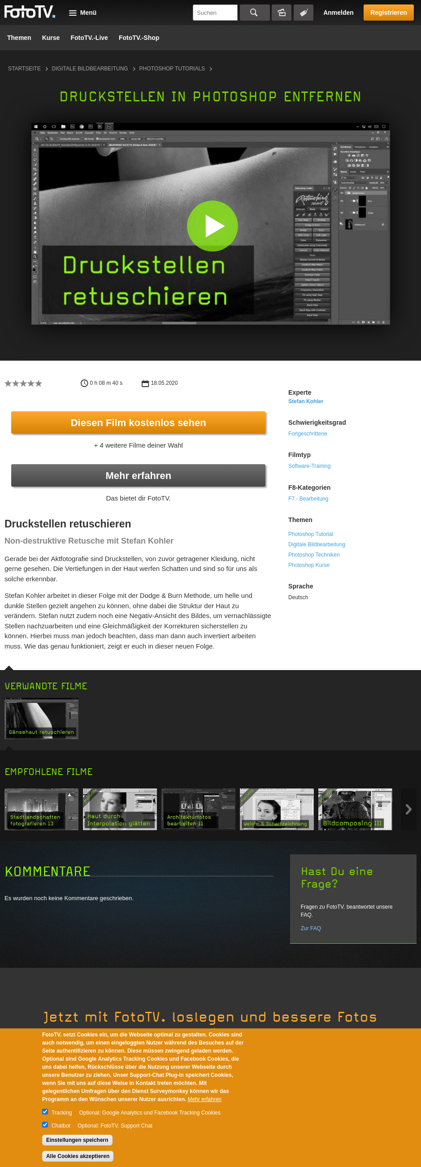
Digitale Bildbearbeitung (90, 68)
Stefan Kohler (305, 401)
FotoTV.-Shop (139, 37)
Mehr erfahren (138, 475)
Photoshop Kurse (309, 565)
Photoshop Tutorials (172, 68)
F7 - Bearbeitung (308, 499)
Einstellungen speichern (77, 1140)
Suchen (255, 12)
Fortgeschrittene (307, 434)
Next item (409, 809)
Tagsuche (303, 12)
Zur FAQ (311, 928)
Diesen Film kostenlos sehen (138, 422)
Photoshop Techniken (314, 555)
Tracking (62, 1113)
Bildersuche (281, 12)
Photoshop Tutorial (310, 534)
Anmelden (338, 12)
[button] (212, 226)
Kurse (51, 37)
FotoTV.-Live (89, 37)
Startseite (24, 68)
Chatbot (61, 1126)
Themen (19, 37)
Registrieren (388, 12)
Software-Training (309, 466)
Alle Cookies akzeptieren (77, 1156)
